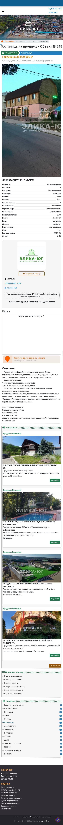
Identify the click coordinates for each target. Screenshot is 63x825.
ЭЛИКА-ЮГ (53, 12)
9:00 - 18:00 (7, 779)
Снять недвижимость (10, 803)
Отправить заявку (31, 273)
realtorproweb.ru (43, 821)
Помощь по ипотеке (9, 793)
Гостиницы (9, 41)
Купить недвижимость (10, 790)
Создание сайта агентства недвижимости (35, 817)
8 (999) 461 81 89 (13, 283)
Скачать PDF (11, 288)
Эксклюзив (6, 809)
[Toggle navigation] (2, 10)
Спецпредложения (9, 806)
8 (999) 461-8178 (9, 776)
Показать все (55, 666)
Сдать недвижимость (10, 801)
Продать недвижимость (11, 798)
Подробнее (55, 480)
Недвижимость (7, 787)
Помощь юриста (8, 795)
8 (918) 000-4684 (55, 9)
